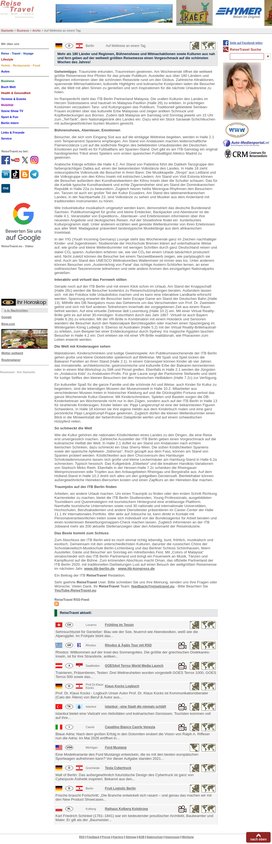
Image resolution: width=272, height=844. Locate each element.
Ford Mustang (115, 747)
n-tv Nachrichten (16, 310)
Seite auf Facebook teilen (246, 42)
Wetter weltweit (12, 353)
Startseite (7, 30)
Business (23, 30)
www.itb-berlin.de (99, 568)
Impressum (172, 837)
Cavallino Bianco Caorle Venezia (130, 727)
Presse (106, 837)
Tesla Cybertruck (118, 768)
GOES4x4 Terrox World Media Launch (134, 666)
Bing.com (8, 323)
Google (6, 317)
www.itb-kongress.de (136, 568)
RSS (82, 837)
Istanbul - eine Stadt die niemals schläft (135, 707)
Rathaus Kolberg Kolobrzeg (126, 809)
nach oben (258, 839)
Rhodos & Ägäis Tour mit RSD (128, 645)
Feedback (93, 837)
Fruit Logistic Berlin (120, 788)
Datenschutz (155, 837)
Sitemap (131, 837)
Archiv (36, 30)
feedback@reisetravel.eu (153, 586)
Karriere (118, 837)
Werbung (188, 837)
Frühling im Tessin (119, 625)
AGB (141, 837)
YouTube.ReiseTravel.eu (75, 590)
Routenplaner (11, 359)
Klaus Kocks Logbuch (122, 686)
